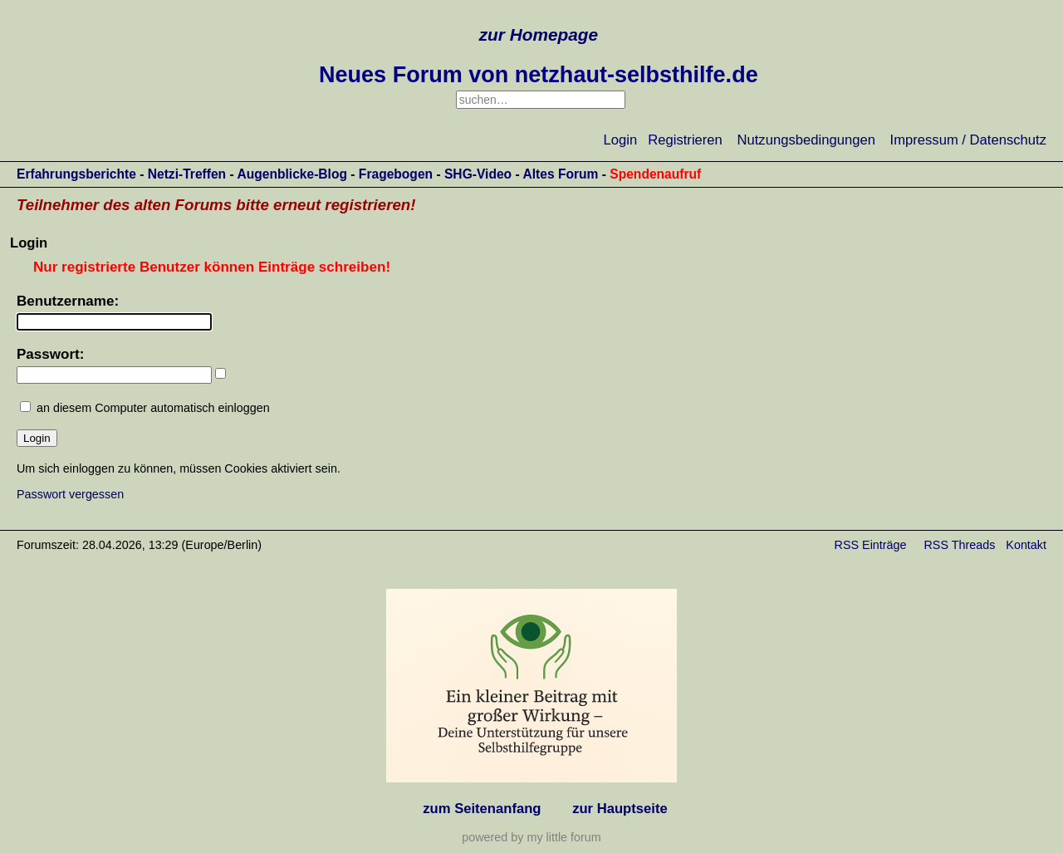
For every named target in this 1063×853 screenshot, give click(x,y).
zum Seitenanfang (482, 808)
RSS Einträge (871, 545)
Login (621, 140)
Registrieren (685, 140)
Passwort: (50, 354)
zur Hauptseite (620, 808)
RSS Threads (960, 545)
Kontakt (1026, 545)
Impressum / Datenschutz (968, 140)
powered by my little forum (531, 837)
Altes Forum (560, 174)
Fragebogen (396, 174)
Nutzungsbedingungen (806, 140)
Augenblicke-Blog (292, 174)
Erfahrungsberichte (76, 174)
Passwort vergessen (70, 494)
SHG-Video (478, 174)
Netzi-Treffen (187, 174)
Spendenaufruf (655, 174)
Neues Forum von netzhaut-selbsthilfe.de (538, 74)
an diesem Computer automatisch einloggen (153, 407)
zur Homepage (538, 34)
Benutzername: (68, 301)
